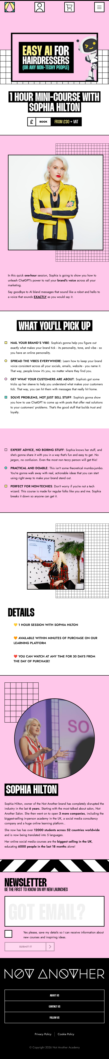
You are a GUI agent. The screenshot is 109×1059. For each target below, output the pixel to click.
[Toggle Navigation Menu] (99, 7)
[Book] (39, 121)
